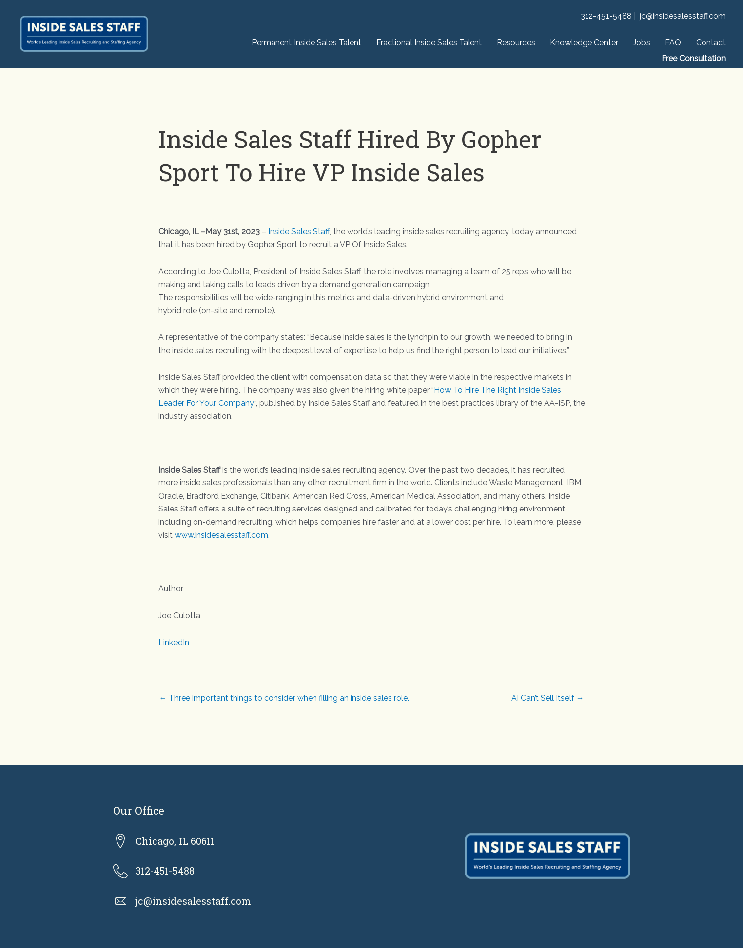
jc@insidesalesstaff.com (683, 16)
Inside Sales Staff (298, 231)
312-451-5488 (606, 16)
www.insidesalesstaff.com (221, 535)
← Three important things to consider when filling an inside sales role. (284, 698)
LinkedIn (173, 642)
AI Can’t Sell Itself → (547, 698)
